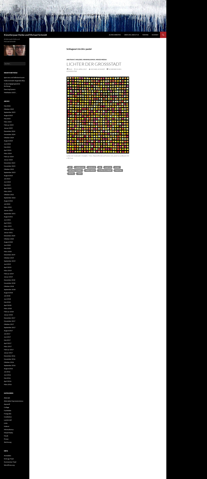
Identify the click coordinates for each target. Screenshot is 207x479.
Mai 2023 (7, 185)
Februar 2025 (9, 125)
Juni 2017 (7, 337)
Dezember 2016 (9, 356)
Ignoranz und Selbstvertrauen (14, 77)
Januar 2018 (8, 315)
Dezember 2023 (9, 163)
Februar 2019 (9, 274)
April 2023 (7, 188)
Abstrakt (71, 60)
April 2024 (7, 150)
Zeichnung (7, 442)
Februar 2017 (9, 350)
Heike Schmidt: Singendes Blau (14, 81)
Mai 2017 (7, 340)
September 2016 (9, 365)
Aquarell (7, 404)
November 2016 (9, 359)
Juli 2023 (7, 179)
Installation (8, 417)
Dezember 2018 (9, 280)
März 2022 (8, 207)
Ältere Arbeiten (115, 35)
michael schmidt (75, 170)
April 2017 (7, 343)
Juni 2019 (7, 264)
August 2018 (8, 293)
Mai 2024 (7, 147)
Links (6, 423)
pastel (71, 173)
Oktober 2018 (9, 286)
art (70, 167)
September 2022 (9, 198)
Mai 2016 (7, 378)
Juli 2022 (7, 204)
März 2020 (8, 251)
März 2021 (8, 226)
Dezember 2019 (9, 255)
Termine (145, 35)
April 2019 (7, 267)
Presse (6, 439)
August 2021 (8, 217)
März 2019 (8, 270)
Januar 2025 (8, 128)
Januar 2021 (8, 233)
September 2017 (9, 327)
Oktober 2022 (9, 195)
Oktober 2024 (9, 138)
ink (100, 167)
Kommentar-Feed (10, 462)
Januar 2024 (8, 160)
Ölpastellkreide (105, 170)
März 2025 (8, 122)
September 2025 (9, 112)
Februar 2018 (9, 312)
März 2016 (8, 384)
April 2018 (7, 305)
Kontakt (155, 35)
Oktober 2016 (9, 362)
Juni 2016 (7, 375)
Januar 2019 (8, 277)
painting (118, 170)
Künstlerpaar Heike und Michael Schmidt (25, 34)
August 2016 (8, 369)
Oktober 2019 (9, 258)
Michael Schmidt (98, 69)
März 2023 (8, 191)
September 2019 (9, 261)
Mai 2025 (7, 119)
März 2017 (8, 346)
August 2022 (8, 201)
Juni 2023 (7, 182)
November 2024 (9, 134)
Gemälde (91, 167)
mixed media (90, 170)
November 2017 (9, 321)
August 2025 (8, 115)
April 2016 (7, 381)
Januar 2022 (8, 210)
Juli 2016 (7, 372)
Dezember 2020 (9, 236)
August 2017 (8, 331)
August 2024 (8, 141)
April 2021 (7, 223)
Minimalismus (89, 60)
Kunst (117, 167)
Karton (108, 167)
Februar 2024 (9, 157)
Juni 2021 (7, 220)
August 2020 (8, 242)
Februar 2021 (9, 229)
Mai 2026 (7, 106)
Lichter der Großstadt (94, 64)
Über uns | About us (131, 35)
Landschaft (8, 420)
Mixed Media (101, 60)
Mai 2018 (7, 302)
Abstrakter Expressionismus (13, 401)
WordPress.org (9, 465)
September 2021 (9, 214)
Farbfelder (7, 410)
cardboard (79, 167)
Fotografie (7, 414)
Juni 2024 (7, 144)
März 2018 (8, 308)
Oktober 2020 (9, 239)
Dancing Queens (9, 89)
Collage (6, 407)
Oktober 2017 (9, 324)
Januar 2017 (8, 353)
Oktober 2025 (9, 109)
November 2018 (9, 283)
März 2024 (8, 153)
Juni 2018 (7, 299)
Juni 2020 (7, 245)
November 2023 (9, 166)
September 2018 (9, 289)
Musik (6, 436)
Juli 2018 (7, 296)
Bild (70, 69)
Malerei (79, 60)
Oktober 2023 (9, 169)
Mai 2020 (7, 248)
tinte (80, 173)
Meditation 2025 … (10, 92)
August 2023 (8, 176)
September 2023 (9, 172)
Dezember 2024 (9, 131)
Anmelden (7, 456)
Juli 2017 (7, 334)
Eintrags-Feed (9, 459)
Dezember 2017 (9, 318)
